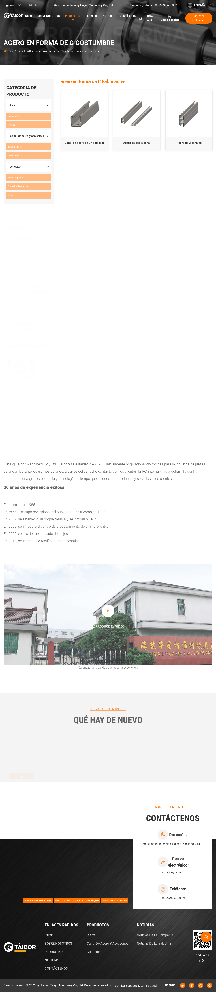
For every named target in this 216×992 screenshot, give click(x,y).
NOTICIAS (52, 960)
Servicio (91, 16)
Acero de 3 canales (189, 143)
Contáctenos (129, 16)
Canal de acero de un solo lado (85, 143)
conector (93, 952)
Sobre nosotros (48, 16)
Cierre (91, 935)
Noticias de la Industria (154, 943)
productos (72, 18)
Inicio (28, 16)
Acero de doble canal (137, 143)
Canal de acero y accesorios (44, 51)
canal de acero (70, 51)
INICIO (49, 935)
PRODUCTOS (54, 952)
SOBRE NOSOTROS (58, 943)
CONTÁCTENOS (56, 968)
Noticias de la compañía (155, 935)
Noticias (108, 16)
